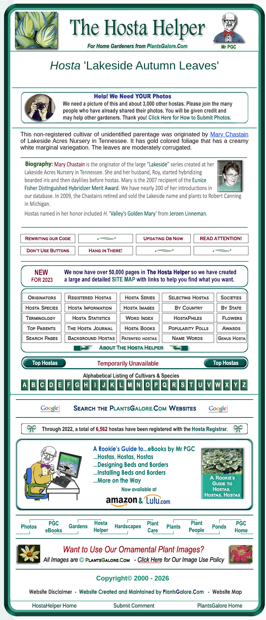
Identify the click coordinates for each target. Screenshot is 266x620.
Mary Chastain (229, 134)
